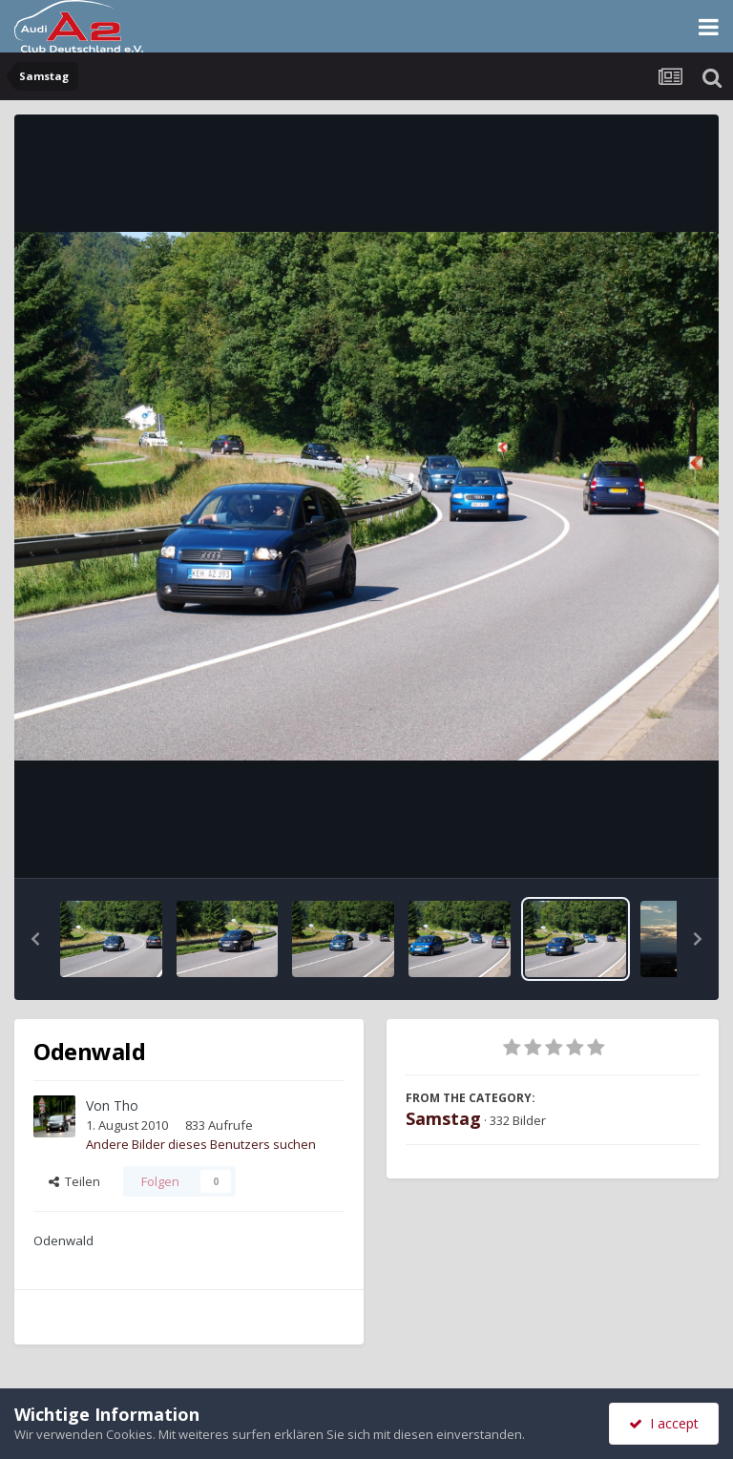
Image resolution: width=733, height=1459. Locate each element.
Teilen (74, 1181)
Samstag (443, 1118)
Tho (126, 1105)
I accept (664, 1423)
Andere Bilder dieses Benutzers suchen (201, 1144)
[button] (35, 939)
